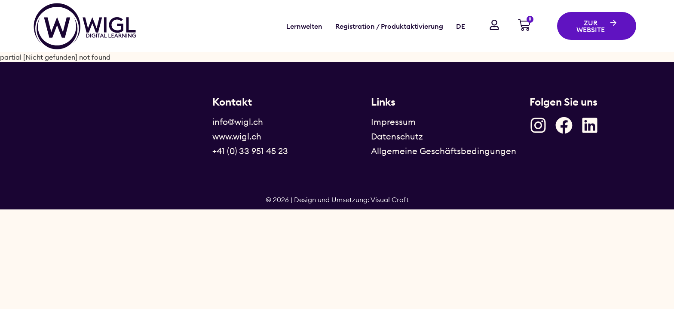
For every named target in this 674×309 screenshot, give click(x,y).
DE (460, 26)
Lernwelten (304, 26)
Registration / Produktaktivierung (389, 26)
